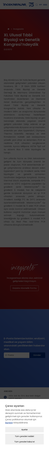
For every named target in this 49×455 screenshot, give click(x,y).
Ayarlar (24, 423)
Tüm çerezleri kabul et (24, 435)
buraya (9, 416)
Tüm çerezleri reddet (24, 430)
